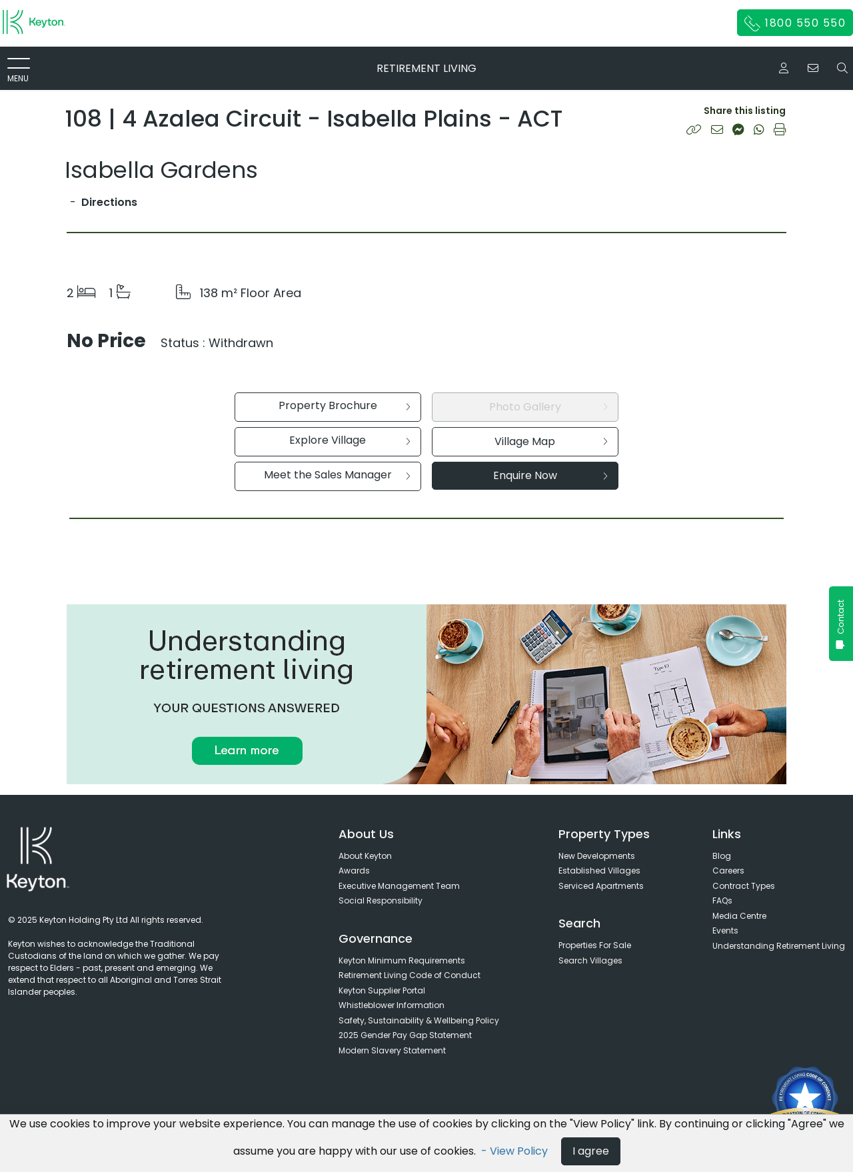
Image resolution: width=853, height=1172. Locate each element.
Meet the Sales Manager (337, 474)
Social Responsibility (381, 900)
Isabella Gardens (161, 170)
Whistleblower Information (391, 1005)
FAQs (722, 900)
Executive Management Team (399, 885)
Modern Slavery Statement (392, 1050)
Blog (721, 856)
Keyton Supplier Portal (382, 990)
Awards (354, 870)
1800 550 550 (795, 23)
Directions (109, 202)
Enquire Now (550, 475)
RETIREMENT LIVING (426, 68)
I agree (590, 1151)
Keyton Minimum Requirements (402, 960)
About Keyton (365, 856)
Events (725, 930)
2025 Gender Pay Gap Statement (405, 1035)
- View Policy (515, 1151)
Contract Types (743, 885)
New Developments (596, 856)
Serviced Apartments (601, 885)
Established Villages (599, 870)
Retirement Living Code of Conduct (409, 975)
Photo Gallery (548, 406)
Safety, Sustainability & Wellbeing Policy (419, 1020)
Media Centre (739, 915)
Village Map (551, 441)
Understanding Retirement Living (778, 945)
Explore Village (350, 440)
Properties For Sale (594, 945)
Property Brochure (345, 405)
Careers (728, 870)
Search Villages (590, 960)
